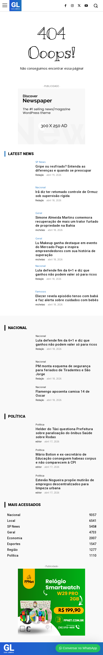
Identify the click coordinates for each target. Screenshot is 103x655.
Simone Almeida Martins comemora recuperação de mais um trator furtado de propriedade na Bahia (66, 222)
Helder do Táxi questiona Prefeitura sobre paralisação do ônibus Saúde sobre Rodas (64, 433)
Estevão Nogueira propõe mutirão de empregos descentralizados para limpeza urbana (65, 484)
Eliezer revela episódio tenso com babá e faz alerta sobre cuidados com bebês (66, 298)
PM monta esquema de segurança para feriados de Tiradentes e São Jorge (63, 370)
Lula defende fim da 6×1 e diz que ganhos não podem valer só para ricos (66, 272)
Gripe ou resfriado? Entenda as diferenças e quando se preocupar (63, 168)
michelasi (40, 230)
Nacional (40, 187)
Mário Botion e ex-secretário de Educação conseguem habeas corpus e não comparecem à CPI (66, 458)
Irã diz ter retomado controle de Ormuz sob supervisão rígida (66, 194)
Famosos (40, 291)
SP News (40, 162)
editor (39, 441)
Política (40, 424)
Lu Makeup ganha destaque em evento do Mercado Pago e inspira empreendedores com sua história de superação (66, 249)
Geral (38, 213)
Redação (39, 174)
